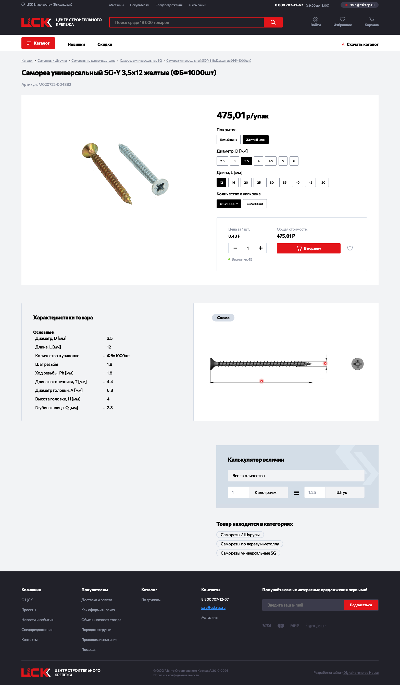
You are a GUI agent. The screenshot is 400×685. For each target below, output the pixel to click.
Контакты (29, 639)
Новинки (76, 44)
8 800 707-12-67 (289, 5)
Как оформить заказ (98, 610)
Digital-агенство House (361, 672)
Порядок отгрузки (96, 629)
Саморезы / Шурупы (52, 60)
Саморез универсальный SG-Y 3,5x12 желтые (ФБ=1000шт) (208, 60)
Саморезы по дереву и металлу (93, 60)
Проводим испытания (99, 639)
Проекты (28, 610)
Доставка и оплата (96, 600)
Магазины (116, 5)
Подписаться (361, 605)
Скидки (104, 44)
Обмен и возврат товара (101, 619)
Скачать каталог (363, 44)
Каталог (27, 60)
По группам (150, 600)
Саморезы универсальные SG (141, 60)
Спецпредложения (169, 5)
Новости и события (37, 619)
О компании (197, 5)
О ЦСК (27, 600)
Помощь (88, 649)
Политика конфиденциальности (176, 675)
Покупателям (139, 5)
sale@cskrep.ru (362, 5)
